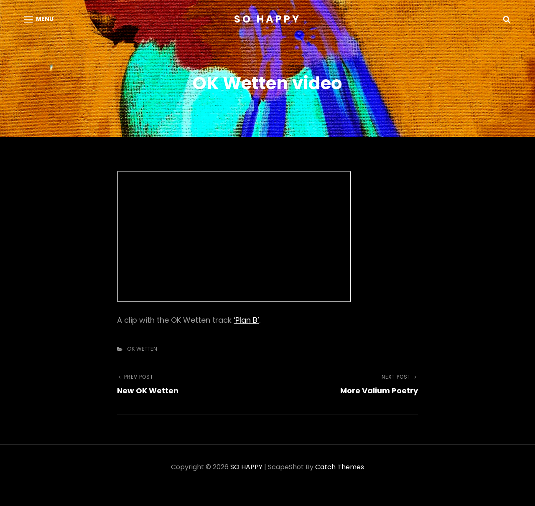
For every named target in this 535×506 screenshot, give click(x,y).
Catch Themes (339, 467)
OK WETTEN (142, 349)
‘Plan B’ (246, 320)
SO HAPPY (267, 19)
